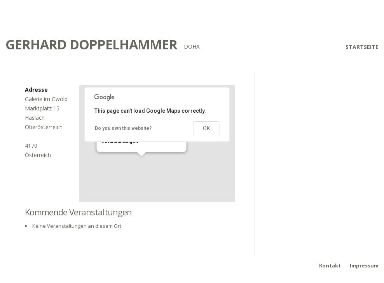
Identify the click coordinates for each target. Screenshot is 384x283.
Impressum (364, 265)
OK (206, 128)
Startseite (362, 47)
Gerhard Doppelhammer (91, 44)
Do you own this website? (123, 128)
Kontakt (330, 265)
